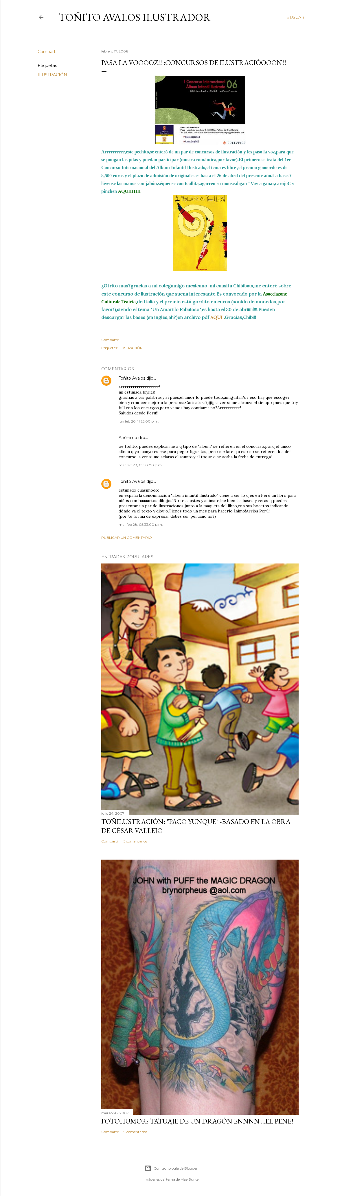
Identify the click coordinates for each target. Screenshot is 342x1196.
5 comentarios (135, 841)
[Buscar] (295, 17)
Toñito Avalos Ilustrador (134, 17)
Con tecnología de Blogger (171, 1168)
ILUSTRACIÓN (52, 74)
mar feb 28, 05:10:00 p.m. (141, 465)
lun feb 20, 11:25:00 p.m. (139, 421)
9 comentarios (135, 1132)
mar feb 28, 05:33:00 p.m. (141, 524)
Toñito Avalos (132, 378)
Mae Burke (189, 1179)
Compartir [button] (48, 51)
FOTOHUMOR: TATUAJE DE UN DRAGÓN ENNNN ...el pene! (197, 1121)
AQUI (216, 317)
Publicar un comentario (126, 537)
